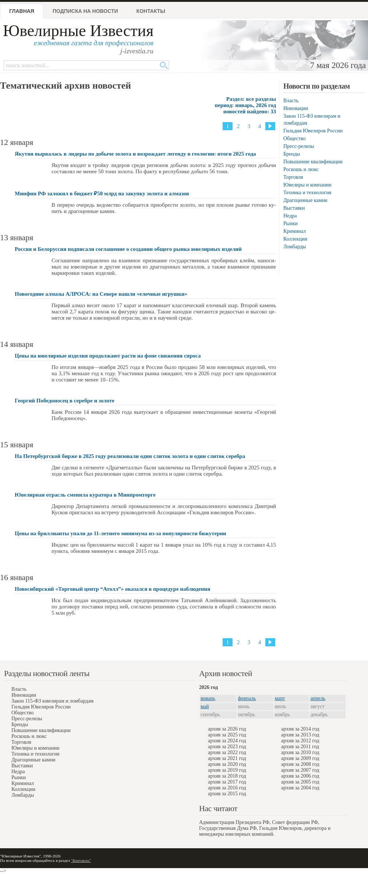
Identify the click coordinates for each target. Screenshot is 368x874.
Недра (290, 215)
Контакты (151, 11)
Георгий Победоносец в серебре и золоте (64, 401)
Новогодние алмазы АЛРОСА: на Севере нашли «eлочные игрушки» (101, 294)
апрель (318, 698)
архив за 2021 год (227, 758)
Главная (21, 11)
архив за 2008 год (300, 764)
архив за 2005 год (300, 782)
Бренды (291, 154)
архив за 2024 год (227, 740)
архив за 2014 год (300, 729)
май (205, 706)
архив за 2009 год (300, 758)
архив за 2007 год (300, 770)
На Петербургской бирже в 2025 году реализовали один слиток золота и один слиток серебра (130, 456)
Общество (294, 138)
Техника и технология (307, 192)
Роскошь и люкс (301, 169)
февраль (247, 698)
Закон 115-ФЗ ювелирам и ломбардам (52, 701)
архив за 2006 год (300, 776)
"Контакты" (81, 860)
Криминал (294, 231)
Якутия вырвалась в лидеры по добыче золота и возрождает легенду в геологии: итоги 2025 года (135, 154)
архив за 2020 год (227, 764)
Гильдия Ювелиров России (313, 131)
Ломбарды (294, 246)
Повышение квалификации (313, 161)
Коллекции (295, 239)
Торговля (293, 177)
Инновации (295, 108)
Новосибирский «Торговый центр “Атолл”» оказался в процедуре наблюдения (112, 589)
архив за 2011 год (300, 746)
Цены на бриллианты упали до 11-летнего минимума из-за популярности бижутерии (120, 533)
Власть (290, 100)
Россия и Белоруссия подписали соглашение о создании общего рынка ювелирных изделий (128, 249)
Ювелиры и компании (307, 185)
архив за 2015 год (227, 793)
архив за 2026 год (227, 729)
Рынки (290, 223)
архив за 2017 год (227, 782)
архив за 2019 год (227, 770)
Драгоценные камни (305, 200)
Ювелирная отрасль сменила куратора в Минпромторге (85, 495)
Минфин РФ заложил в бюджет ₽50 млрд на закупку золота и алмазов (102, 193)
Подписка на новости (85, 11)
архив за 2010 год (300, 752)
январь (208, 698)
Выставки (294, 208)
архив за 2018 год (227, 776)
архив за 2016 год (227, 787)
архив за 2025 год (227, 735)
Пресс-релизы (298, 146)
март (280, 698)
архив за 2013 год (300, 735)
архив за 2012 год (300, 740)
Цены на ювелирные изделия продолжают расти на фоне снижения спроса (108, 356)
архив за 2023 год (227, 746)
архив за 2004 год (300, 787)
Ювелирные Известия (78, 31)
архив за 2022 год (227, 752)
